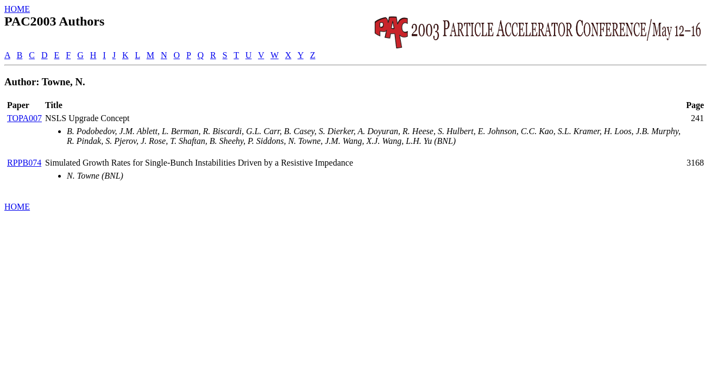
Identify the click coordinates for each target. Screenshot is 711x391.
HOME (17, 9)
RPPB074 (24, 162)
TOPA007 (24, 118)
